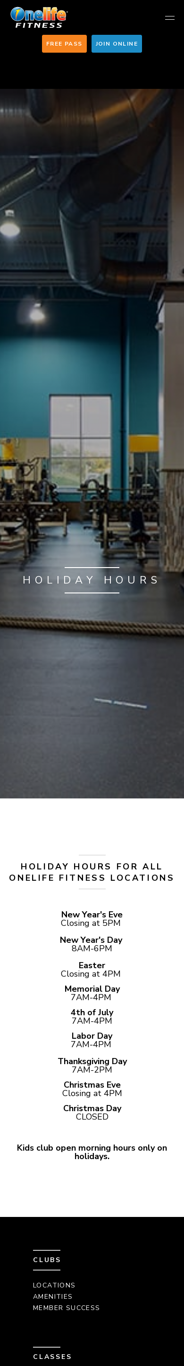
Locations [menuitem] (54, 1285)
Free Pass (64, 43)
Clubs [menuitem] (47, 1259)
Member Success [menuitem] (66, 1307)
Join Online (117, 43)
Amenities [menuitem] (53, 1296)
